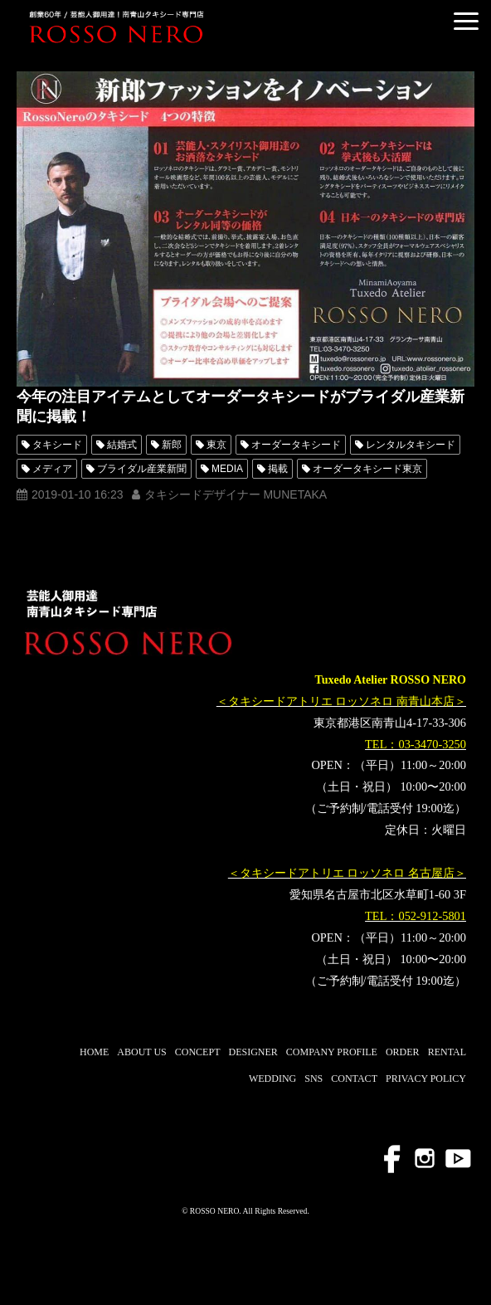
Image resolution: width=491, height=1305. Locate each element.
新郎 (172, 444)
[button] (466, 21)
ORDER (403, 1052)
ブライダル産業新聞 (142, 469)
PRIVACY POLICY (426, 1078)
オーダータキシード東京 (367, 469)
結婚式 (122, 444)
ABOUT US (141, 1052)
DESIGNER (252, 1052)
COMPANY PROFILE (331, 1052)
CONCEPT (198, 1052)
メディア (52, 469)
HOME (94, 1052)
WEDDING (272, 1078)
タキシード (57, 444)
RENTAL (447, 1052)
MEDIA (227, 469)
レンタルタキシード (410, 444)
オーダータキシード (296, 444)
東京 (216, 444)
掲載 (278, 469)
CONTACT (354, 1078)
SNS (313, 1078)
